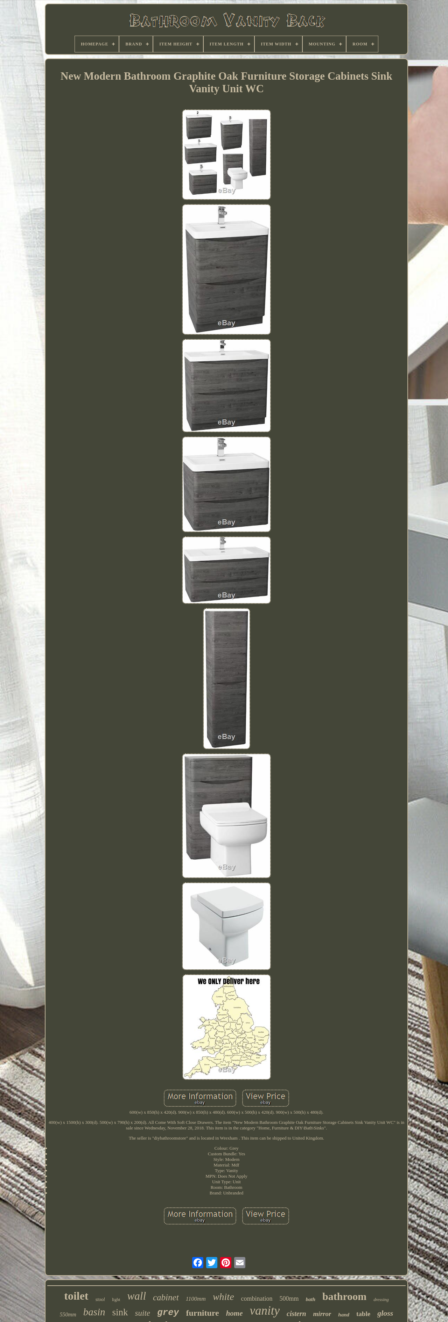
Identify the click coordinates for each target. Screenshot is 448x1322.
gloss (385, 1313)
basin (94, 1311)
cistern (296, 1313)
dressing (381, 1299)
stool (100, 1299)
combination (257, 1298)
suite (142, 1313)
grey (168, 1312)
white (223, 1296)
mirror (322, 1313)
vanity (265, 1310)
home (234, 1313)
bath (311, 1299)
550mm (68, 1314)
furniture (202, 1312)
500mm (289, 1298)
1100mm (196, 1298)
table (363, 1313)
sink (120, 1312)
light (116, 1299)
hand (343, 1314)
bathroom (344, 1296)
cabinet (166, 1297)
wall (136, 1296)
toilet (76, 1296)
